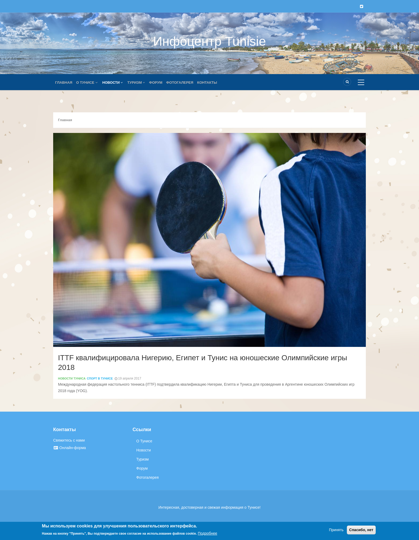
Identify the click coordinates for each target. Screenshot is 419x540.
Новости (114, 83)
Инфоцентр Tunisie (209, 41)
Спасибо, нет (361, 530)
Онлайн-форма (69, 448)
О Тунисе (88, 83)
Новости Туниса (72, 378)
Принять (336, 530)
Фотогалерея (184, 83)
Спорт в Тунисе (100, 378)
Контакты (213, 83)
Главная (64, 83)
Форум (159, 83)
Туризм (139, 83)
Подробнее (207, 533)
